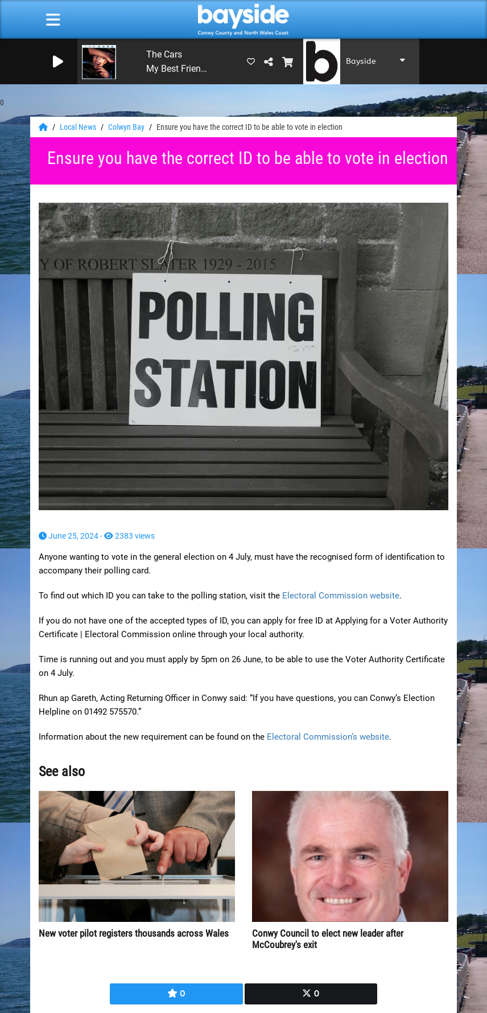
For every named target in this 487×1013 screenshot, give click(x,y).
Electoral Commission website (340, 595)
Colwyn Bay (127, 127)
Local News (79, 127)
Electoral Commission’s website (328, 737)
